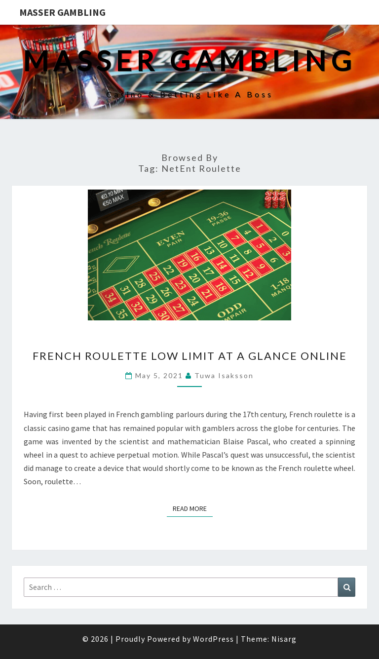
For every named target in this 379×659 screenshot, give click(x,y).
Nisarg (284, 639)
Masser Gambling (62, 12)
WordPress (213, 639)
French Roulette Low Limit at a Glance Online (190, 355)
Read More (193, 508)
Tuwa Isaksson (224, 375)
